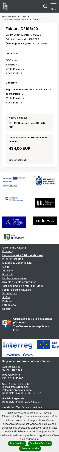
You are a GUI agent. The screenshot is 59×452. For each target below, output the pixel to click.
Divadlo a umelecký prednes (19, 282)
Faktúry (36, 19)
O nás (23, 16)
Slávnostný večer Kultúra (17, 262)
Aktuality (7, 270)
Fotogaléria (9, 304)
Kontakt (6, 308)
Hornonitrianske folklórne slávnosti (22, 255)
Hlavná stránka (9, 16)
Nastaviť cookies (30, 448)
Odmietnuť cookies (40, 443)
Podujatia (7, 274)
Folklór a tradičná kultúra (16, 289)
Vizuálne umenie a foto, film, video (23, 285)
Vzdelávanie (9, 293)
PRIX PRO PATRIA (12, 259)
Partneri (7, 301)
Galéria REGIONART (14, 247)
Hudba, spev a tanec (14, 278)
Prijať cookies (17, 443)
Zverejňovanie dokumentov (15, 19)
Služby (6, 297)
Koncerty (7, 251)
